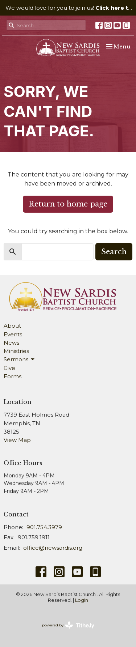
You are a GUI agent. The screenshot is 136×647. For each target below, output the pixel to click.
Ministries (16, 351)
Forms (12, 376)
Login (81, 600)
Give (9, 368)
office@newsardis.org (52, 547)
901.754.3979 (44, 527)
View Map (17, 440)
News (11, 342)
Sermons (20, 359)
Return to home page (68, 204)
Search (114, 251)
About (12, 325)
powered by (68, 625)
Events (13, 334)
